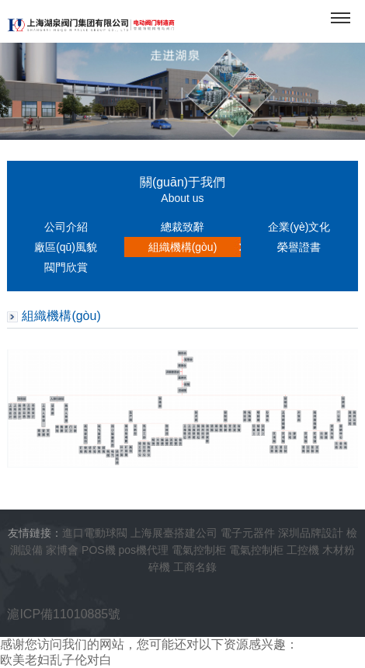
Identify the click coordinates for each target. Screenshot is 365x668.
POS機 (99, 550)
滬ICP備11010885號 (63, 614)
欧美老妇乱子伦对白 (56, 659)
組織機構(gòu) (182, 247)
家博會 (62, 550)
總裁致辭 (182, 227)
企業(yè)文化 (299, 227)
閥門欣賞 (66, 267)
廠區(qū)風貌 (65, 247)
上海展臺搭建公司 (173, 533)
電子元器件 (248, 533)
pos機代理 (144, 550)
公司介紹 (66, 227)
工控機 (303, 550)
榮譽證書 (299, 247)
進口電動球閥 (94, 533)
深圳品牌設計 (310, 533)
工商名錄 (195, 567)
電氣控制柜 (199, 550)
